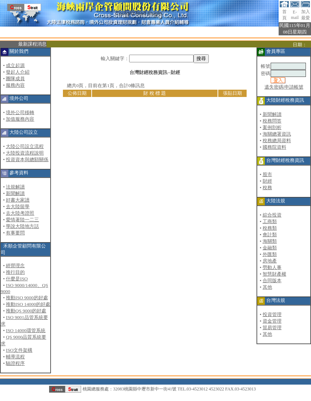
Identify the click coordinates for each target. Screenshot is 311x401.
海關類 (270, 241)
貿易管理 (272, 327)
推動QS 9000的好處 (26, 311)
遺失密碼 (273, 87)
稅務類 (270, 228)
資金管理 (272, 321)
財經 (267, 181)
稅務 (267, 187)
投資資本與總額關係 (27, 159)
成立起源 (15, 65)
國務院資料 (274, 147)
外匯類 (270, 254)
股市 (267, 174)
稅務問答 (272, 121)
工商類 (270, 221)
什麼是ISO (17, 278)
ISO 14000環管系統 (25, 330)
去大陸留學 (17, 206)
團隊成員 (15, 78)
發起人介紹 (17, 72)
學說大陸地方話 (22, 226)
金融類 (270, 247)
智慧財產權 (274, 274)
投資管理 (272, 314)
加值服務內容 (20, 119)
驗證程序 (15, 363)
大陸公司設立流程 (25, 146)
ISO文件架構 (19, 350)
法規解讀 (15, 187)
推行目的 (15, 272)
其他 (267, 287)
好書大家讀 (17, 200)
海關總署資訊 (277, 134)
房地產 (270, 261)
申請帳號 (293, 87)
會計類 (270, 234)
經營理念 (15, 265)
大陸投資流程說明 (25, 153)
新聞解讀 (15, 193)
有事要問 (15, 232)
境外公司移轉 (20, 112)
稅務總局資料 (277, 140)
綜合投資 (272, 215)
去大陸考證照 (20, 213)
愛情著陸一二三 (22, 219)
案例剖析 (272, 127)
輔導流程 (15, 356)
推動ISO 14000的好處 (28, 304)
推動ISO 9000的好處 (27, 297)
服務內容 (15, 85)
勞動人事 (272, 267)
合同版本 (272, 280)
